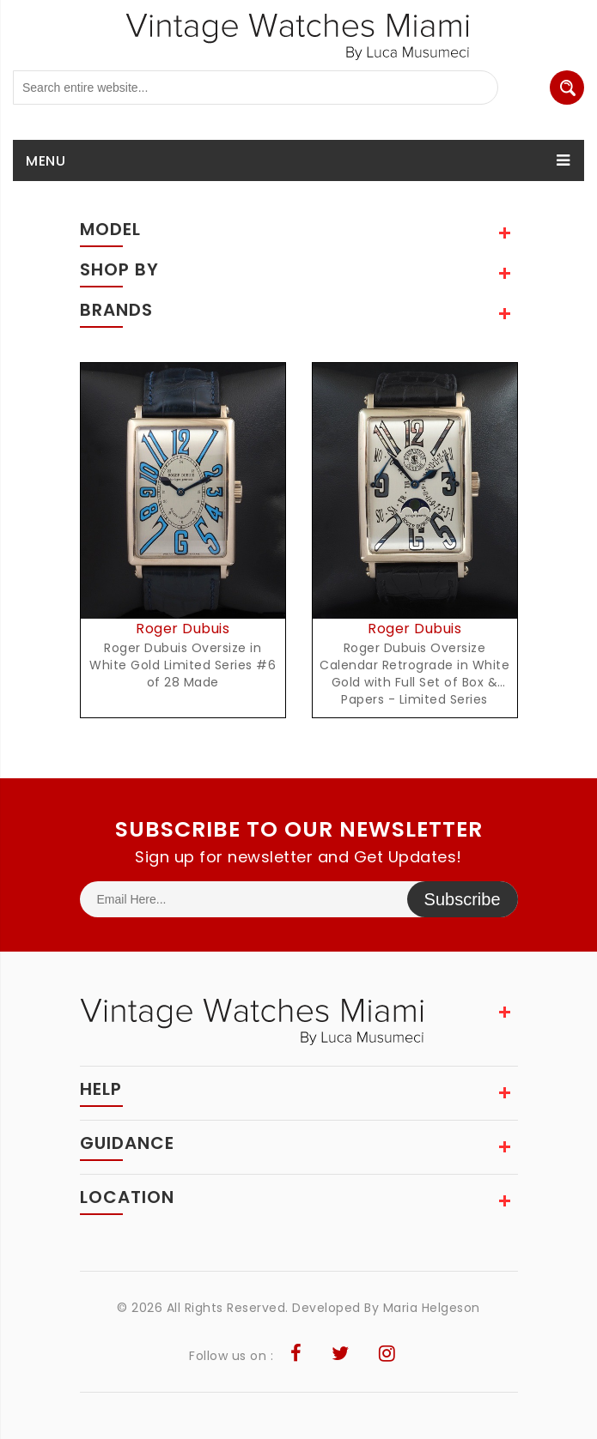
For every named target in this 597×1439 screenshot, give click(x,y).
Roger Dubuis (182, 628)
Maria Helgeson (431, 1307)
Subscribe (462, 899)
